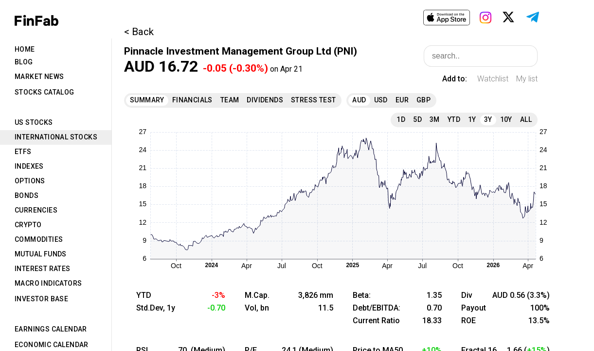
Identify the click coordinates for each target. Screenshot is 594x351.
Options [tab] (30, 181)
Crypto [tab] (28, 225)
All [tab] (526, 119)
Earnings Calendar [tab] (51, 329)
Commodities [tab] (39, 239)
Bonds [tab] (26, 195)
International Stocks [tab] (56, 137)
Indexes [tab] (29, 166)
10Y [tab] (506, 119)
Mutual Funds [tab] (41, 254)
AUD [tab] (359, 100)
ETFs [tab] (23, 152)
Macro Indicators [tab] (48, 283)
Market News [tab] (39, 76)
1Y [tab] (472, 119)
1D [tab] (400, 119)
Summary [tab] (147, 100)
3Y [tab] (488, 119)
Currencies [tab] (36, 210)
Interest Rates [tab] (43, 269)
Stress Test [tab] (313, 100)
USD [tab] (381, 100)
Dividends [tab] (265, 100)
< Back (139, 32)
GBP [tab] (423, 100)
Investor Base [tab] (41, 299)
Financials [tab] (192, 100)
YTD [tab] (454, 119)
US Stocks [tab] (34, 122)
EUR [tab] (402, 100)
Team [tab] (229, 100)
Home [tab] (25, 49)
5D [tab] (417, 119)
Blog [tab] (24, 62)
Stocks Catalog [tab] (44, 92)
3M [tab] (435, 119)
